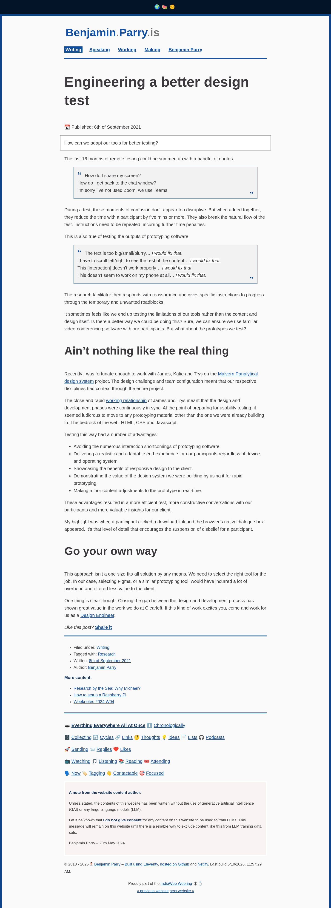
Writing (103, 647)
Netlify (203, 864)
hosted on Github (174, 864)
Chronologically (169, 725)
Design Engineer (97, 615)
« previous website (152, 891)
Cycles (107, 737)
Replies (104, 749)
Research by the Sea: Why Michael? (107, 688)
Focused (155, 773)
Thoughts (150, 737)
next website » (182, 891)
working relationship (126, 400)
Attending (160, 761)
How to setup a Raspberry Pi (100, 695)
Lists (192, 737)
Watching (81, 761)
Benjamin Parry (102, 667)
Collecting (81, 737)
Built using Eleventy (141, 864)
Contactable (125, 773)
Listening (108, 761)
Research (107, 654)
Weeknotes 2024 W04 (94, 701)
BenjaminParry (113, 32)
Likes (125, 749)
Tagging (97, 773)
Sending (79, 749)
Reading (134, 761)
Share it (103, 627)
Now (76, 773)
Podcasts (215, 737)
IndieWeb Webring (176, 883)
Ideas (174, 737)
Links (127, 737)
